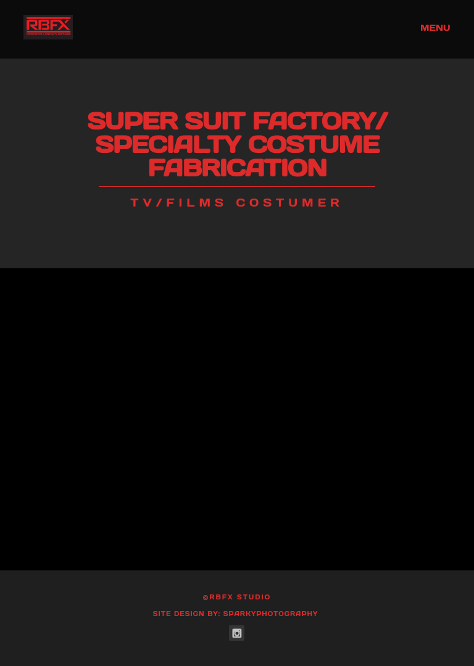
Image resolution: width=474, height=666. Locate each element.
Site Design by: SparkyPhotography (235, 614)
